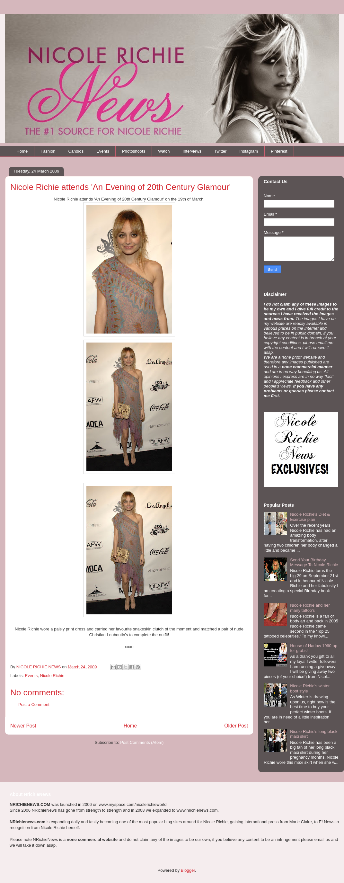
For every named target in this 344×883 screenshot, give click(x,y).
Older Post (236, 725)
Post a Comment (33, 704)
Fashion (47, 151)
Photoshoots (133, 151)
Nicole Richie (52, 675)
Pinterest (279, 151)
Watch (164, 151)
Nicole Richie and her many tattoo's (310, 608)
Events (102, 151)
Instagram (248, 151)
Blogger (188, 870)
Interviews (192, 151)
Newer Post (23, 725)
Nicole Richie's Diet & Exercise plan (310, 517)
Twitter (220, 151)
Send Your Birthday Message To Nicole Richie (314, 562)
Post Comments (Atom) (141, 742)
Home (22, 151)
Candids (76, 151)
